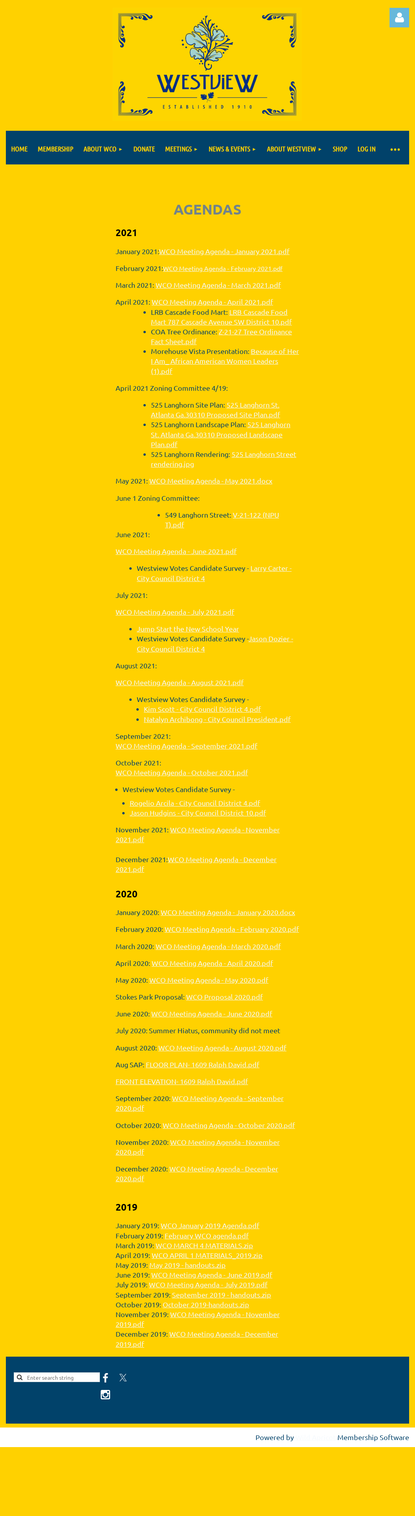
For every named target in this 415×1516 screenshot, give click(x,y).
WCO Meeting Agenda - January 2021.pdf (224, 251)
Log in (399, 17)
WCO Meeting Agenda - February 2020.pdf (232, 929)
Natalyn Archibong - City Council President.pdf (217, 719)
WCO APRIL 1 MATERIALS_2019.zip (207, 1255)
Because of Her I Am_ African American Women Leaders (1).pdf (225, 361)
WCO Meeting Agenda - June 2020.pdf (211, 1013)
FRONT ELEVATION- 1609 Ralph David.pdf (182, 1081)
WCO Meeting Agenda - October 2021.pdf (182, 772)
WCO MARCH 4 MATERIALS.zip (204, 1245)
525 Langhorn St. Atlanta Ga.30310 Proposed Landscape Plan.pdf (220, 434)
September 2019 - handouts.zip (221, 1294)
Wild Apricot (315, 1437)
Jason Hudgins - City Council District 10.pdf (198, 813)
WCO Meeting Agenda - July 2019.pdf (208, 1284)
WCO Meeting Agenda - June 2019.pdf (211, 1275)
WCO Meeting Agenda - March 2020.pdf (218, 946)
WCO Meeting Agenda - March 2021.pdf (218, 285)
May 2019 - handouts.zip (187, 1265)
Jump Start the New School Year (188, 628)
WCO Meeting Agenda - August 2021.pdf (180, 682)
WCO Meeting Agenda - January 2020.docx (228, 912)
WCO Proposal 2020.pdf (224, 997)
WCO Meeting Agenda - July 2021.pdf (175, 612)
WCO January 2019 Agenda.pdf (210, 1225)
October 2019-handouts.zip (206, 1304)
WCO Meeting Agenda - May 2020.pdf (208, 980)
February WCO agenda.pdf (207, 1235)
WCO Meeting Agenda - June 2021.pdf (176, 551)
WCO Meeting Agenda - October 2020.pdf (229, 1125)
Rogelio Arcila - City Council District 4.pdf (195, 803)
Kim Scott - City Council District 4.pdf (202, 709)
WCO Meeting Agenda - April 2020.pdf (212, 963)
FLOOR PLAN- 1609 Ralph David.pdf (202, 1064)
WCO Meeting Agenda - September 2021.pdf (186, 746)
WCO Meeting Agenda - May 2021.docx (210, 480)
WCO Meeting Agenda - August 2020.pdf (222, 1047)
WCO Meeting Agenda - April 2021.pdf (212, 302)
